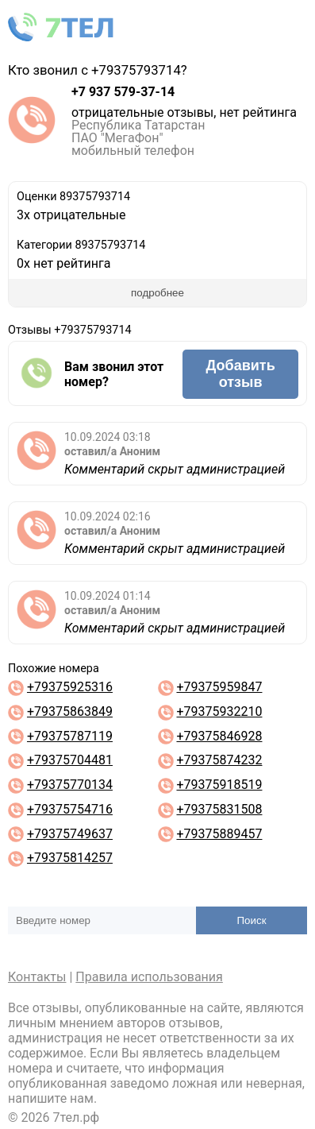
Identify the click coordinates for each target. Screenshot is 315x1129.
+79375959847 (219, 686)
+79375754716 (70, 809)
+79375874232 (219, 759)
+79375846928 (219, 736)
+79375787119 (70, 736)
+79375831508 (219, 809)
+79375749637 (70, 833)
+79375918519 (219, 784)
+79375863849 (70, 711)
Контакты (37, 976)
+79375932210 (219, 711)
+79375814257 (70, 857)
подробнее (157, 293)
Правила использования (149, 976)
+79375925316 (70, 686)
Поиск (252, 920)
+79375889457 (219, 833)
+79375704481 (70, 759)
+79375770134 (70, 784)
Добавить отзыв (240, 374)
